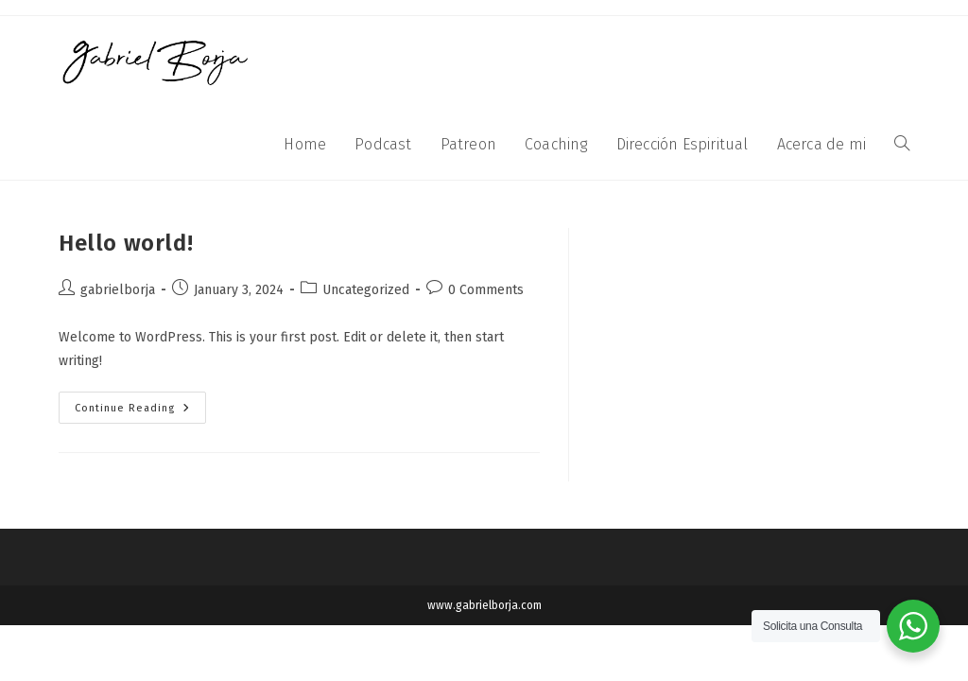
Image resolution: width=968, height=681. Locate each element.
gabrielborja (117, 290)
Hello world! (126, 243)
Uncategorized (365, 290)
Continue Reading (140, 403)
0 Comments (486, 290)
